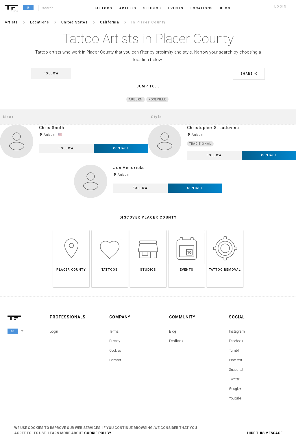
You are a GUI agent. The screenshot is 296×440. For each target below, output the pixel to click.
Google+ (235, 389)
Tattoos (103, 8)
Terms (114, 331)
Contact (115, 360)
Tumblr (234, 351)
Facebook (236, 341)
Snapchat (236, 370)
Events (176, 8)
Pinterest (235, 360)
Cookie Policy (97, 433)
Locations (201, 8)
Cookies (115, 351)
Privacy (114, 341)
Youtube (235, 398)
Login (54, 331)
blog (225, 8)
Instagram (237, 331)
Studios (152, 8)
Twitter (234, 379)
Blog (172, 331)
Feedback (176, 341)
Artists (127, 8)
